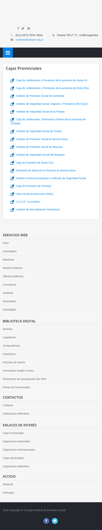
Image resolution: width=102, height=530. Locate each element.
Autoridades (10, 251)
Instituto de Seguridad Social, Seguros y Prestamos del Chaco (49, 103)
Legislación (9, 337)
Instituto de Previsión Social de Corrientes (37, 95)
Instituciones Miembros (16, 413)
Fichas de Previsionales (16, 387)
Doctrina (7, 329)
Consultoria (9, 284)
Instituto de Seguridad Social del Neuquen (37, 154)
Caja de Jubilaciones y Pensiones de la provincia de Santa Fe (48, 80)
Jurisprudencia (11, 345)
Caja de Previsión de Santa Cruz (32, 162)
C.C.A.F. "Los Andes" (25, 201)
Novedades (9, 301)
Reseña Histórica (13, 267)
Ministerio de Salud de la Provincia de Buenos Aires (43, 170)
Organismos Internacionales (19, 449)
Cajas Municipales (13, 458)
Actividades (9, 309)
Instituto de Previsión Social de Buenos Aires (39, 139)
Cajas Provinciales (13, 433)
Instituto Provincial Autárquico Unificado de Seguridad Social (48, 178)
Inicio (6, 242)
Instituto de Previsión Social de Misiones (36, 146)
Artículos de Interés (14, 362)
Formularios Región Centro (18, 370)
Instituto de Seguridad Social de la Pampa (37, 111)
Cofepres (8, 405)
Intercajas (8, 492)
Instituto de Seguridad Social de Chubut (36, 131)
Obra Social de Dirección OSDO (31, 193)
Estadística (9, 354)
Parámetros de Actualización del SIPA (24, 379)
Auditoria (8, 292)
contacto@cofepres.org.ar (29, 39)
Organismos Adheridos (16, 466)
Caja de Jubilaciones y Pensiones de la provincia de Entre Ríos (49, 88)
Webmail (8, 484)
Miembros (8, 259)
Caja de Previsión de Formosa (30, 186)
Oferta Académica (13, 276)
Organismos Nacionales (16, 441)
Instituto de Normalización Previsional (34, 209)
